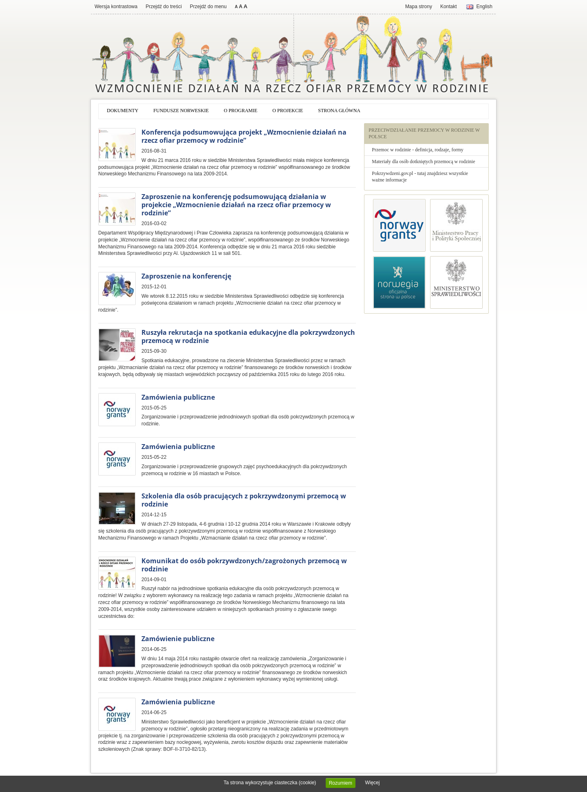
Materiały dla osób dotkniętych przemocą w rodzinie (423, 161)
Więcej (372, 782)
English (484, 6)
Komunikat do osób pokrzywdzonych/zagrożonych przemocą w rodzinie (244, 564)
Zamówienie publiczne (177, 638)
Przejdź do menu (208, 6)
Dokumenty (122, 110)
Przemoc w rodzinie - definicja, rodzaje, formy (417, 150)
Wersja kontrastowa (116, 6)
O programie (240, 110)
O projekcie (287, 110)
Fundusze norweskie (181, 110)
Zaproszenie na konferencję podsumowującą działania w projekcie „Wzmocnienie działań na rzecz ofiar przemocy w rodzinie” (236, 204)
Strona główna (339, 110)
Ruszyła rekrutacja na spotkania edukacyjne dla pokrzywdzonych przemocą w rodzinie (248, 336)
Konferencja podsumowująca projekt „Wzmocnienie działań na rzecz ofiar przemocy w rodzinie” (243, 136)
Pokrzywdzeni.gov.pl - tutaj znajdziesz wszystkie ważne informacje (420, 176)
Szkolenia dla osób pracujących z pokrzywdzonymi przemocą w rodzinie (243, 500)
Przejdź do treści (164, 6)
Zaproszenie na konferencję (186, 276)
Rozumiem (340, 783)
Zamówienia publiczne (178, 397)
